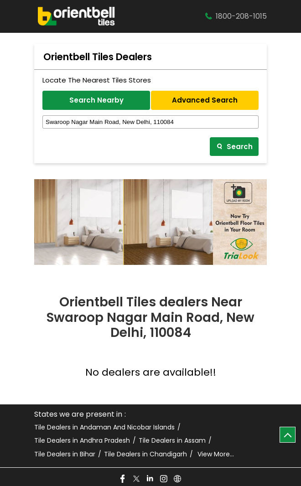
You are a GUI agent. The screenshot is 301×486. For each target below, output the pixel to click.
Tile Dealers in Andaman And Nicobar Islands (104, 427)
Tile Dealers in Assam (172, 441)
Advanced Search (205, 100)
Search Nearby (96, 100)
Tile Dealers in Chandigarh (145, 454)
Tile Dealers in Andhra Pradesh (82, 441)
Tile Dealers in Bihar (64, 454)
